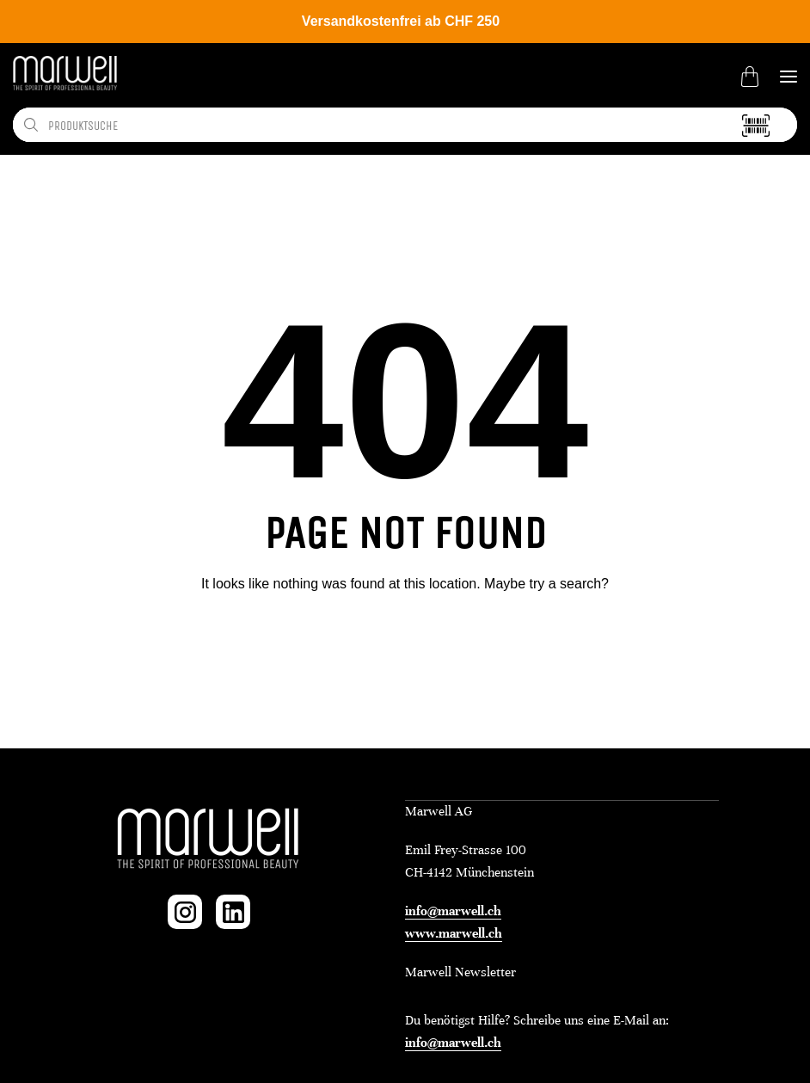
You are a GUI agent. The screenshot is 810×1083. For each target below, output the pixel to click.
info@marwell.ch (453, 910)
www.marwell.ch (453, 932)
